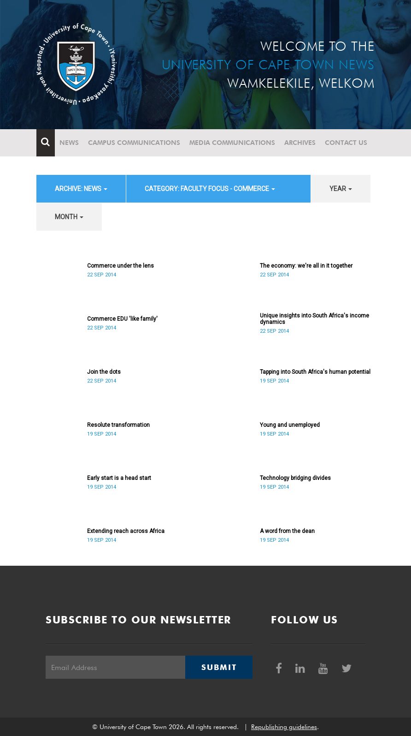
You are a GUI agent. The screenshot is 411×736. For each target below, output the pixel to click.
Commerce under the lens (120, 266)
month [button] (69, 217)
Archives (300, 142)
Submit (218, 667)
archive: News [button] (81, 188)
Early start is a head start (119, 478)
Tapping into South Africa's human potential (315, 372)
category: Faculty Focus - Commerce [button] (210, 188)
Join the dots (104, 372)
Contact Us (346, 142)
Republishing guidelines (284, 726)
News (69, 142)
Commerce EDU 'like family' (122, 319)
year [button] (340, 188)
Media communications (232, 142)
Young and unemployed (290, 425)
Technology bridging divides (295, 478)
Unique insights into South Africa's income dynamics (314, 318)
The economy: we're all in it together (306, 266)
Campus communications (134, 142)
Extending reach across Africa (125, 531)
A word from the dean (287, 531)
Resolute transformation (118, 425)
